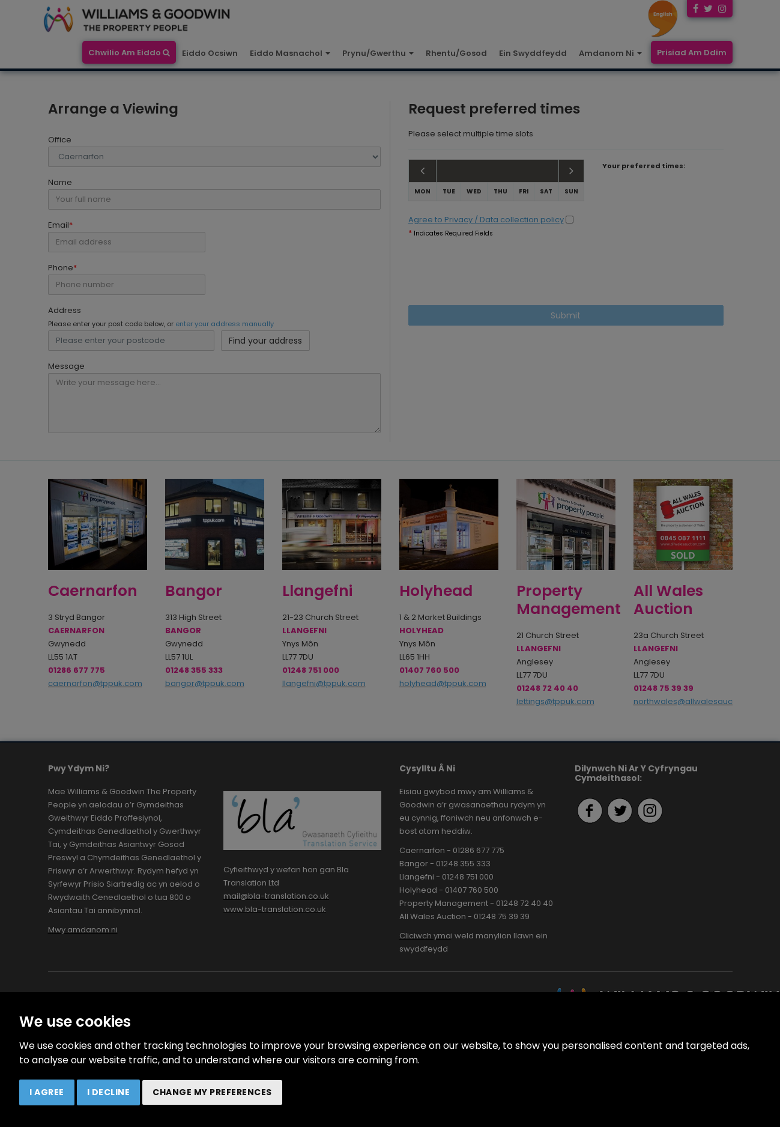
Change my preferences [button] (212, 1092)
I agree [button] (46, 1092)
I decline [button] (108, 1092)
